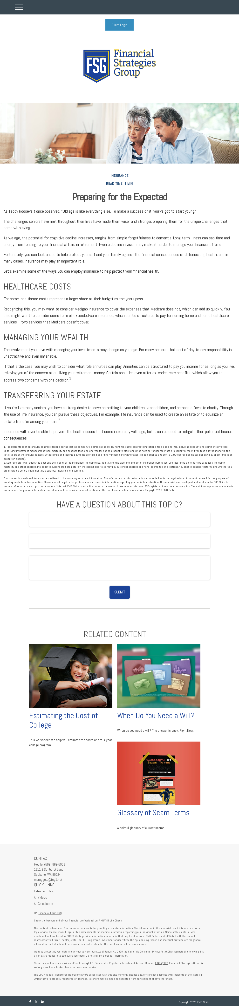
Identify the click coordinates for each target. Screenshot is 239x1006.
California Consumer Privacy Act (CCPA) (150, 951)
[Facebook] (30, 1002)
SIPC (165, 963)
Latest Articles (43, 891)
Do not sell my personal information (106, 955)
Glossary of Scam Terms (153, 813)
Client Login (119, 25)
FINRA (158, 963)
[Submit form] (119, 592)
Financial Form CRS (50, 913)
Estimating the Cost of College (63, 720)
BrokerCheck (114, 920)
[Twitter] (36, 1002)
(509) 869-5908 (54, 864)
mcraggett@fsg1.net (48, 879)
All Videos (40, 897)
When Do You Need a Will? (156, 715)
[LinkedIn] (42, 1002)
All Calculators (43, 903)
